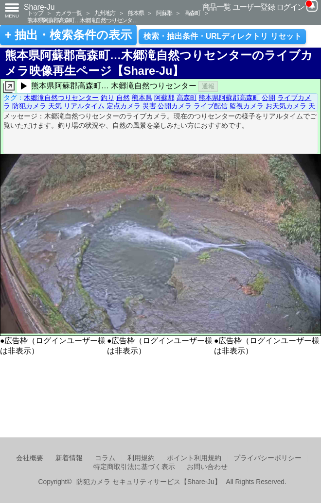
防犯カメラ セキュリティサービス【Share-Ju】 (148, 482)
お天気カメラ (286, 106)
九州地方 (104, 13)
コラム (105, 458)
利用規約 (141, 458)
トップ (35, 13)
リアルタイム (84, 106)
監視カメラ (247, 106)
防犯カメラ (29, 106)
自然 (123, 97)
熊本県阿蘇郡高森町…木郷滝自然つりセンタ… (82, 20)
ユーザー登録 (253, 7)
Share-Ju (39, 7)
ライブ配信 (211, 106)
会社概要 (29, 458)
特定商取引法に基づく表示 (134, 466)
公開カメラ (175, 106)
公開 (268, 97)
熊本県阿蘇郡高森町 (229, 97)
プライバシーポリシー (267, 458)
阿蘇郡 (164, 13)
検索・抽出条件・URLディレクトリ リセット (222, 36)
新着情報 (69, 458)
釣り (107, 97)
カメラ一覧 (68, 13)
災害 (149, 106)
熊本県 (135, 13)
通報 (208, 86)
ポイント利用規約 (194, 458)
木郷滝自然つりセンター (61, 97)
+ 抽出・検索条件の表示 (68, 35)
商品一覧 (216, 7)
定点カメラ (124, 106)
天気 (55, 106)
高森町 (192, 13)
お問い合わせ (207, 466)
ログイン (290, 7)
